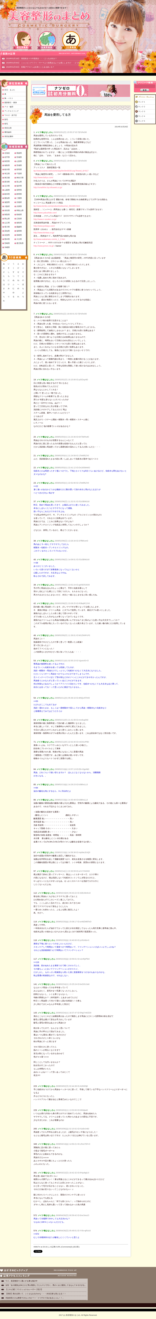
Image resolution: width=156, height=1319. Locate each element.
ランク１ (141, 102)
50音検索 (71, 40)
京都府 (19, 202)
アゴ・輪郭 (8, 107)
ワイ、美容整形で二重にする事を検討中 (21, 1281)
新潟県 (7, 182)
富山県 (19, 182)
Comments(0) (67, 1247)
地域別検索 (47, 40)
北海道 (7, 153)
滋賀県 (7, 202)
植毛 (6, 124)
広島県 (19, 219)
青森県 (19, 153)
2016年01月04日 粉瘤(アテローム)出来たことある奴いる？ (30, 67)
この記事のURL (54, 1247)
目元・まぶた (9, 90)
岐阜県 (7, 194)
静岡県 (19, 194)
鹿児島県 (20, 243)
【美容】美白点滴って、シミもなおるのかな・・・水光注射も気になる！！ (35, 1294)
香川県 (7, 227)
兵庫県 (19, 206)
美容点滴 (7, 128)
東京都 (7, 178)
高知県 (7, 231)
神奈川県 (20, 178)
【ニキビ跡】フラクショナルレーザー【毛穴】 (24, 1289)
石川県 (7, 186)
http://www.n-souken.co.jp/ (45, 219)
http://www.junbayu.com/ (44, 226)
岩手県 (7, 157)
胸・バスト (8, 98)
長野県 (19, 190)
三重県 (19, 198)
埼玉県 (7, 174)
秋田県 (7, 161)
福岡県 (19, 231)
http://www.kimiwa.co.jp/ (44, 233)
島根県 (19, 215)
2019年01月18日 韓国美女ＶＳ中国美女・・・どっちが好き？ (31, 59)
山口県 (7, 223)
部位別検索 (22, 40)
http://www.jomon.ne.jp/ (44, 246)
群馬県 (19, 169)
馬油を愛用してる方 (57, 114)
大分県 (19, 239)
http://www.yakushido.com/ (45, 213)
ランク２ (141, 107)
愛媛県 (19, 227)
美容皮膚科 (8, 136)
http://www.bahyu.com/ (43, 177)
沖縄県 (7, 247)
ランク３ (141, 111)
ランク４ (141, 116)
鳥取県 (7, 215)
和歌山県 (20, 210)
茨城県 (19, 165)
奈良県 (7, 210)
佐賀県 (7, 235)
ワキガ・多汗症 (10, 115)
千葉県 (19, 174)
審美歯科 (7, 132)
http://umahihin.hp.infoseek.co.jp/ (48, 187)
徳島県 (19, 223)
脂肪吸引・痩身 (10, 102)
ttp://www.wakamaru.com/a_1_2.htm (49, 239)
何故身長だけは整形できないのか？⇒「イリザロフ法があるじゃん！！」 (34, 1298)
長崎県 (19, 235)
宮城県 (19, 157)
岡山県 (7, 219)
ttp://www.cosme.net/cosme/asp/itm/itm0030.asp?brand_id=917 (61, 171)
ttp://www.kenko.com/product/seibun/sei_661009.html (57, 206)
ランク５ (141, 121)
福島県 (7, 165)
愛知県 (7, 198)
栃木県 (7, 169)
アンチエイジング (11, 111)
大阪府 (7, 206)
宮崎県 (7, 243)
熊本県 (7, 239)
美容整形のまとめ (49, 19)
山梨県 (7, 190)
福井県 (19, 186)
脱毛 (6, 119)
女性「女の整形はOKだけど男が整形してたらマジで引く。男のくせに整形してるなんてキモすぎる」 (45, 1285)
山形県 (19, 161)
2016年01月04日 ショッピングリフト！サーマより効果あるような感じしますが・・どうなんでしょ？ (47, 63)
